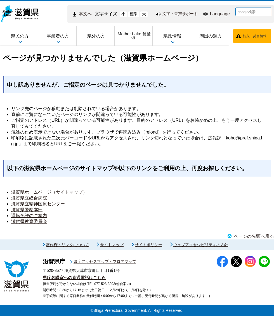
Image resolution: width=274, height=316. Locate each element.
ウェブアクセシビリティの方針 (200, 245)
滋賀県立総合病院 (29, 198)
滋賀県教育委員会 (29, 221)
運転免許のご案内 (29, 215)
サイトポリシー (148, 245)
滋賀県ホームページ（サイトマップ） (49, 192)
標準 (134, 14)
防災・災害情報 (254, 36)
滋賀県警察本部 (26, 209)
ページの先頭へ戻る (254, 236)
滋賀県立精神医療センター (38, 203)
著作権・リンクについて (67, 245)
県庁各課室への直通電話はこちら (74, 277)
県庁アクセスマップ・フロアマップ (105, 261)
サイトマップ (112, 245)
